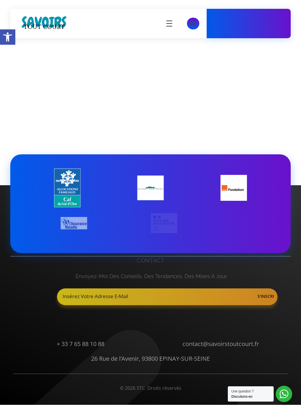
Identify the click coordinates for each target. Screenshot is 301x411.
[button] (7, 37)
